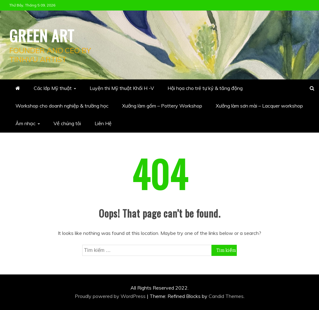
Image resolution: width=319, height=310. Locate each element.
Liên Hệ (103, 123)
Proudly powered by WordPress (111, 296)
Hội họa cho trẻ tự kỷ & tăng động (205, 88)
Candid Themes (226, 296)
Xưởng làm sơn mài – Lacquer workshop (259, 106)
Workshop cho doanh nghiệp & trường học (61, 106)
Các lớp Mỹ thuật (53, 88)
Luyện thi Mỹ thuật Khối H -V (122, 88)
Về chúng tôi (67, 123)
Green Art (41, 35)
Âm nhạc (25, 123)
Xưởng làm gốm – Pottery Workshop (162, 106)
